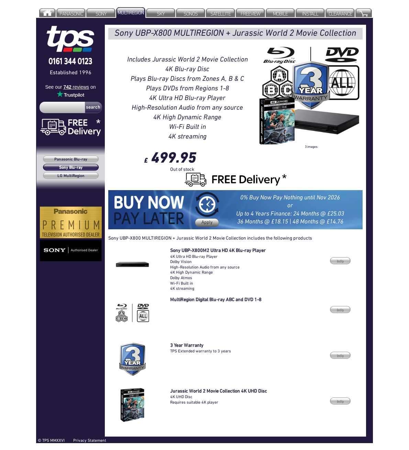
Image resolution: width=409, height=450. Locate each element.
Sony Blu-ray (70, 167)
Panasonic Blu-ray (70, 159)
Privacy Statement (89, 440)
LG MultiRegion (71, 176)
